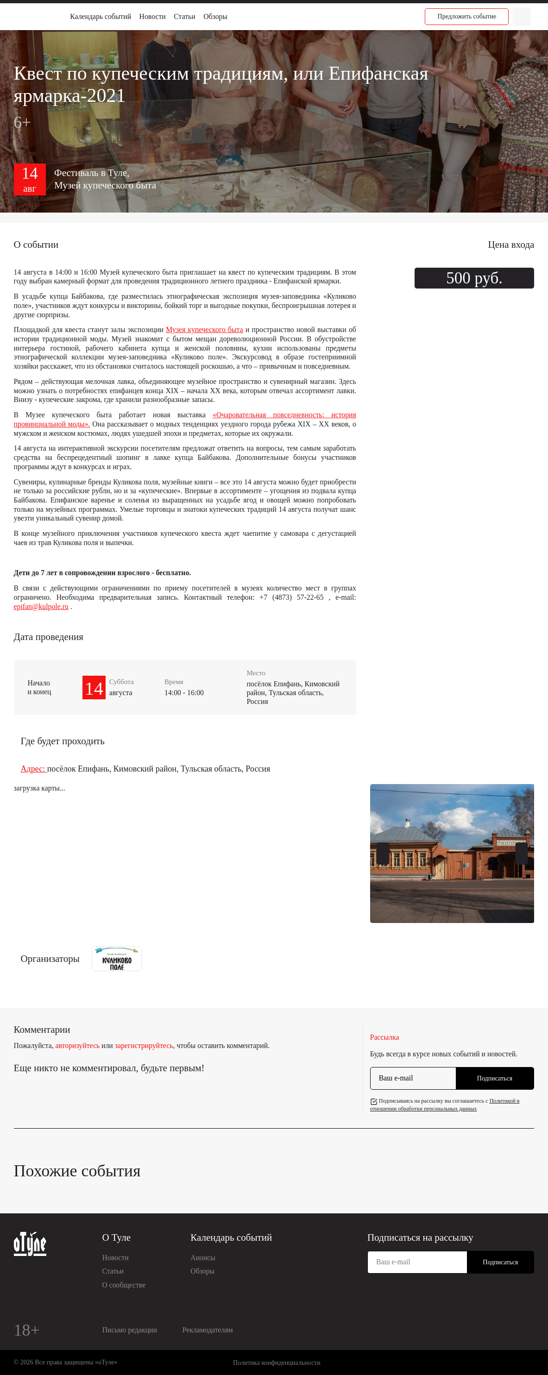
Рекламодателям (208, 1330)
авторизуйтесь (78, 1045)
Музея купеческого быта (204, 329)
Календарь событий (100, 16)
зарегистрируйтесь (144, 1045)
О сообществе (123, 1285)
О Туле (116, 1237)
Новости (152, 16)
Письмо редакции (129, 1330)
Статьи (184, 16)
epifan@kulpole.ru (41, 606)
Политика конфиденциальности (277, 1362)
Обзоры (215, 16)
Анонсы (202, 1258)
